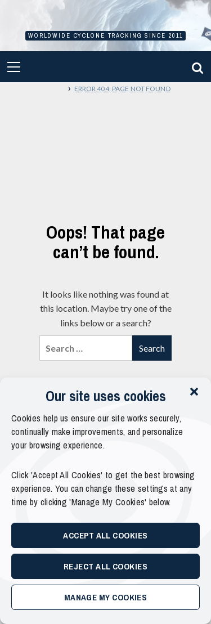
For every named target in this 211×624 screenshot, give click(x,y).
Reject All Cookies (105, 566)
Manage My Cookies (105, 597)
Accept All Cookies (105, 535)
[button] (194, 391)
